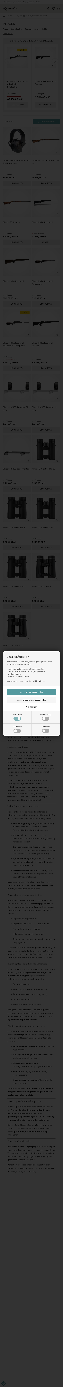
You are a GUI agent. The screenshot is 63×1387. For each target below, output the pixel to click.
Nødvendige (17, 717)
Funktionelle (17, 729)
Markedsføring (45, 717)
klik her (42, 681)
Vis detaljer (31, 707)
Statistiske (46, 729)
